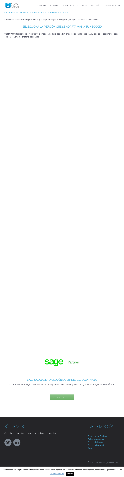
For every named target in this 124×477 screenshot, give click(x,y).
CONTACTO (82, 5)
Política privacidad (96, 445)
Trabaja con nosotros (97, 439)
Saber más (95, 5)
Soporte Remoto (112, 5)
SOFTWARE (54, 5)
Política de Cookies (96, 442)
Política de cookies (57, 474)
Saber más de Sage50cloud (62, 397)
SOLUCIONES (68, 5)
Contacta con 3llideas (97, 436)
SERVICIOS (41, 5)
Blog (90, 448)
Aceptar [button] (70, 474)
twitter (8, 442)
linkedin (16, 442)
